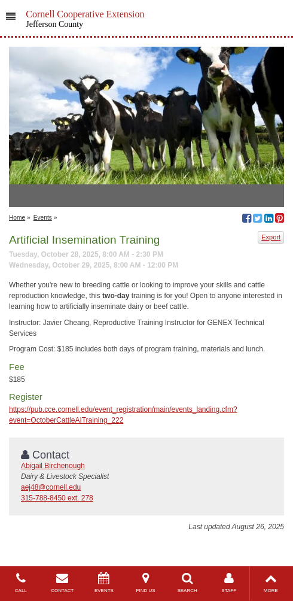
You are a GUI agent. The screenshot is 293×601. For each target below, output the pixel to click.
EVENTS (104, 582)
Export (270, 237)
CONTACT (63, 582)
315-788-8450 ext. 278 (57, 498)
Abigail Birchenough (53, 466)
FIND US (146, 582)
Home (17, 217)
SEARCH (187, 582)
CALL (21, 582)
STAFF (229, 582)
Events (42, 217)
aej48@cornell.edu (51, 487)
